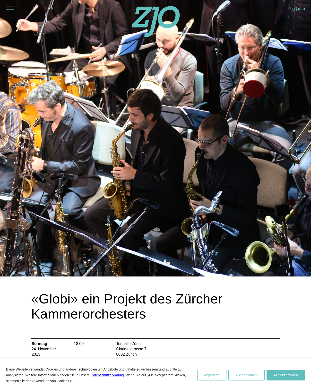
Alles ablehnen (246, 375)
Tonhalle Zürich (129, 344)
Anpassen (211, 375)
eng (291, 9)
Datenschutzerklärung (107, 375)
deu (301, 9)
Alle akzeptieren (286, 375)
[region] (155, 373)
